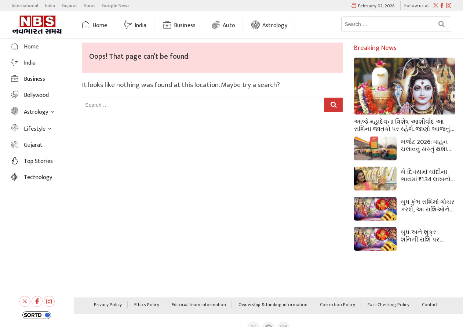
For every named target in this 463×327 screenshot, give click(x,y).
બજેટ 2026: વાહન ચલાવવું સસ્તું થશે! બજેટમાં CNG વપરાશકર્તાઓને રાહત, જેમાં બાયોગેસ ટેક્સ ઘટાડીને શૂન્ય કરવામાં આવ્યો (427, 145)
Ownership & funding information (272, 305)
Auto (229, 25)
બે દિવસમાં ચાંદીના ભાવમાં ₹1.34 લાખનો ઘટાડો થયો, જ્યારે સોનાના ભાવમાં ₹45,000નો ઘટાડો (426, 175)
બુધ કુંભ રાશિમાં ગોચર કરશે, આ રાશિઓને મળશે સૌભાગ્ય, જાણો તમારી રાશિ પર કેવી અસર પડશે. (428, 205)
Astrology (274, 25)
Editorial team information (199, 305)
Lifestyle (34, 129)
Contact (430, 305)
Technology (38, 177)
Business (185, 25)
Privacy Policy (108, 305)
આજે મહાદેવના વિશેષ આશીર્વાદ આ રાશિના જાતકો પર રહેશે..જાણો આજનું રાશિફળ (402, 125)
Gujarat (69, 5)
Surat (89, 5)
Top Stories (38, 161)
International (25, 5)
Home (99, 25)
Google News (116, 5)
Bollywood (36, 95)
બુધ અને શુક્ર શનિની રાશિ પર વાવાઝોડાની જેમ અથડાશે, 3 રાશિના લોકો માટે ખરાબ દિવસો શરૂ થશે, (423, 235)
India (50, 5)
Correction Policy (337, 305)
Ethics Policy (146, 305)
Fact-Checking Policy (388, 305)
